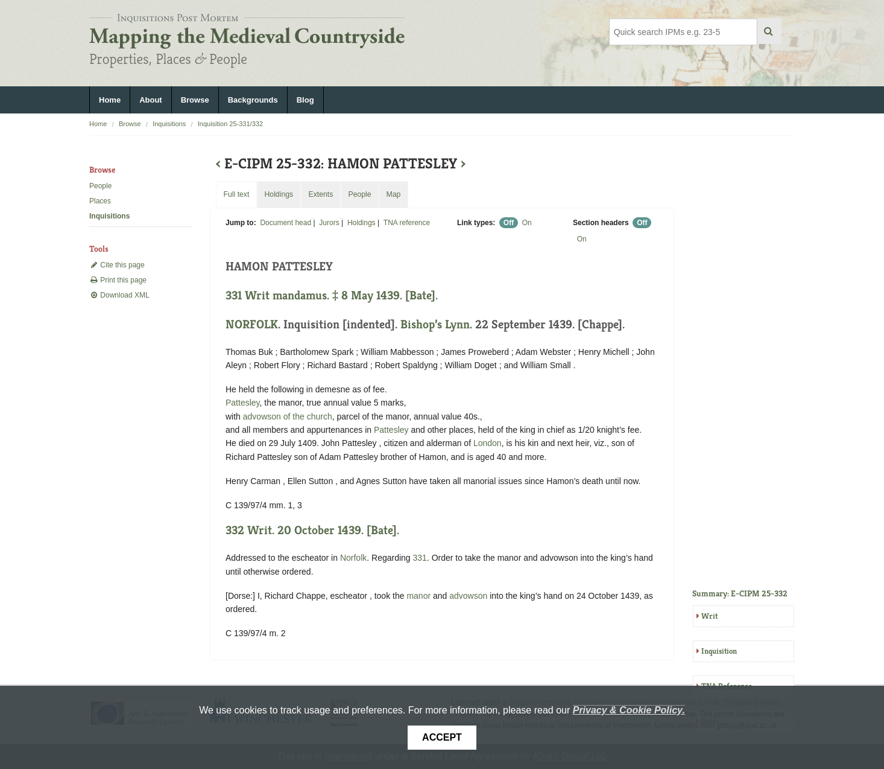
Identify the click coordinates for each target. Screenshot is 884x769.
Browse (195, 99)
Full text (236, 194)
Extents (320, 194)
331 (420, 558)
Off (509, 223)
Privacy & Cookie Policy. (629, 710)
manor (418, 596)
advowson (468, 596)
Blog (305, 99)
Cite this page (117, 265)
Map (393, 194)
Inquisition (719, 651)
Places (100, 201)
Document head (285, 223)
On (527, 223)
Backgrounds (253, 99)
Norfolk (353, 558)
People (100, 186)
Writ (709, 616)
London (487, 443)
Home (110, 99)
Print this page (118, 280)
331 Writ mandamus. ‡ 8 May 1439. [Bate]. (332, 295)
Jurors (329, 223)
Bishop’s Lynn (435, 324)
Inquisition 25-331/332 (230, 123)
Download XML (119, 295)
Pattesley (243, 402)
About (150, 99)
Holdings (361, 223)
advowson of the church (287, 416)
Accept (442, 737)
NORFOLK (252, 324)
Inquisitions (169, 123)
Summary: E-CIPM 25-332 (740, 593)
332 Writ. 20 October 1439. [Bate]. (312, 530)
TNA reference (407, 223)
